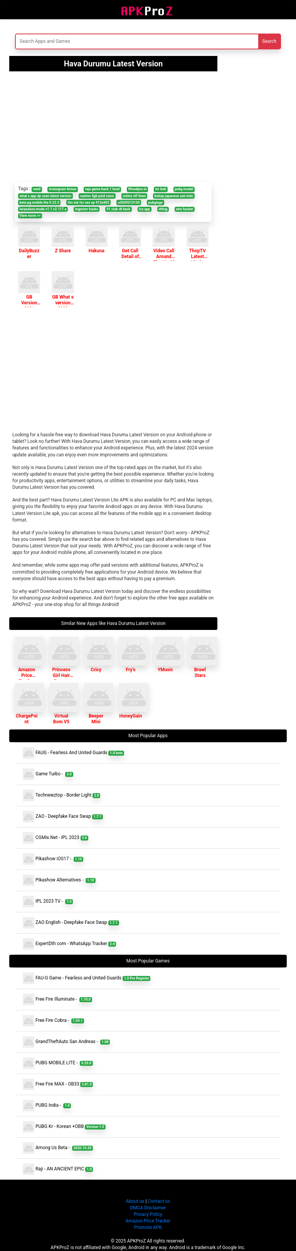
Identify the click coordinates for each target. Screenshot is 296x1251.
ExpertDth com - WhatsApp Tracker (69, 944)
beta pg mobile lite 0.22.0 (39, 202)
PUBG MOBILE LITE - (58, 1063)
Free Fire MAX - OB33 (58, 1084)
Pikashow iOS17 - (53, 859)
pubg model (184, 189)
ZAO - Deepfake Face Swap (63, 816)
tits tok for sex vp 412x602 (88, 202)
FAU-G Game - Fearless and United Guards (86, 978)
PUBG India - (47, 1105)
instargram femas (62, 189)
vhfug (162, 209)
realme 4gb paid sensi (97, 196)
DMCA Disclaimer (148, 1207)
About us (135, 1201)
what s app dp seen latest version (46, 196)
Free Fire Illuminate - (57, 999)
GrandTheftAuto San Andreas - (66, 1042)
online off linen (134, 196)
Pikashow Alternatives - (59, 880)
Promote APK (148, 1227)
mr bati (160, 189)
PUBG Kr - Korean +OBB (64, 1127)
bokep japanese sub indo (174, 196)
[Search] (102, 41)
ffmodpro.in (137, 189)
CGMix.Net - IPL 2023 (55, 838)
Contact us (159, 1201)
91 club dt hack (118, 209)
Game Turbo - (48, 774)
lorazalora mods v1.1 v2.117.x (43, 209)
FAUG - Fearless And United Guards (73, 753)
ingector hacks (86, 209)
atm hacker (184, 209)
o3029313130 (129, 202)
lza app (144, 209)
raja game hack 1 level (102, 189)
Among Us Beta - (58, 1148)
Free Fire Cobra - (53, 1020)
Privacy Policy (148, 1214)
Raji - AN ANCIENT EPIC (58, 1169)
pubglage (155, 202)
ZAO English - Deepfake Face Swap (71, 923)
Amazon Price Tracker (148, 1221)
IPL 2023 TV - (48, 901)
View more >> (30, 216)
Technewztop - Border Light (61, 795)
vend (36, 189)
